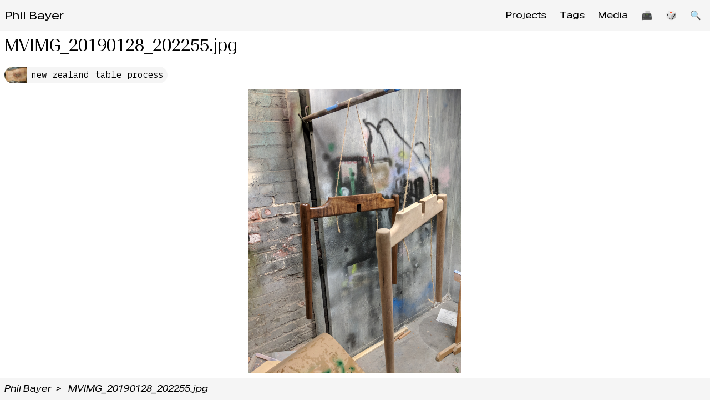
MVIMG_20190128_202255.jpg (138, 388)
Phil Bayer (34, 15)
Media (613, 15)
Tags (572, 15)
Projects (526, 15)
